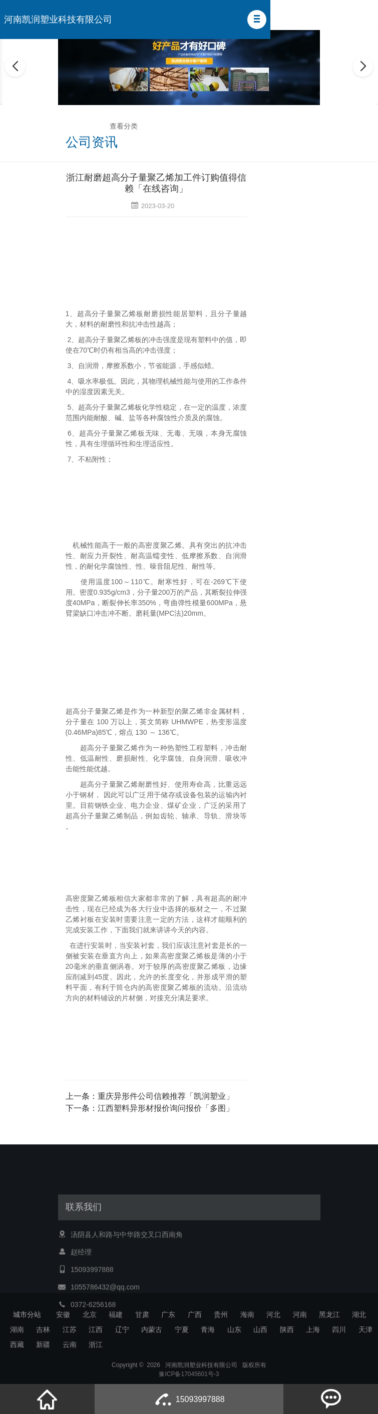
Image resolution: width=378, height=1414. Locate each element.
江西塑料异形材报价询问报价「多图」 (166, 1108)
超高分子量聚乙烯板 (110, 314)
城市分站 (27, 1314)
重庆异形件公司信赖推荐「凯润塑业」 (166, 1096)
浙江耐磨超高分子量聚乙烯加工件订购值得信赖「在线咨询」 (156, 183)
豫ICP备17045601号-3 (189, 1380)
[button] (256, 19)
